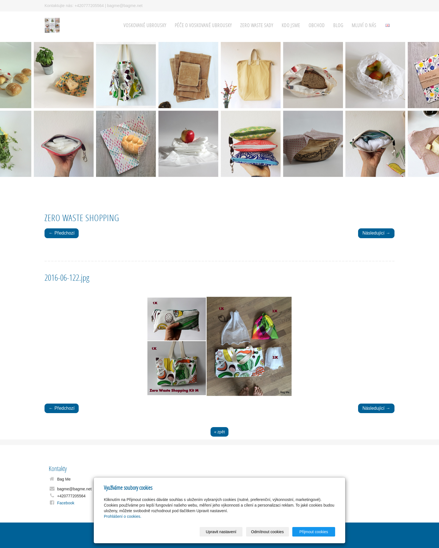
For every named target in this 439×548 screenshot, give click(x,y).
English (387, 25)
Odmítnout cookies (267, 532)
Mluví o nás (364, 25)
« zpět (219, 432)
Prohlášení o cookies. (122, 516)
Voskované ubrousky (144, 25)
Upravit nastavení (221, 532)
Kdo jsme (291, 25)
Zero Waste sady (256, 25)
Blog (338, 25)
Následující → (376, 233)
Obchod (317, 25)
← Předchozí (61, 233)
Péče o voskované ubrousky (203, 25)
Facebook (65, 503)
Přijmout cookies (313, 532)
